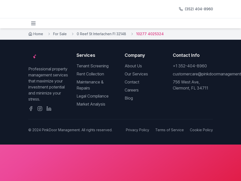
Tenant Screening (92, 65)
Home (35, 34)
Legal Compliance (92, 96)
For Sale (60, 34)
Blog (129, 98)
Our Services (136, 73)
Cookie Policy (201, 130)
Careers (132, 90)
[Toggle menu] (33, 23)
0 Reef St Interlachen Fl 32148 (101, 34)
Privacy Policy (137, 130)
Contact (132, 81)
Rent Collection (90, 73)
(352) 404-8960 (199, 9)
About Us (133, 65)
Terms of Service (169, 130)
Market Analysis (90, 104)
